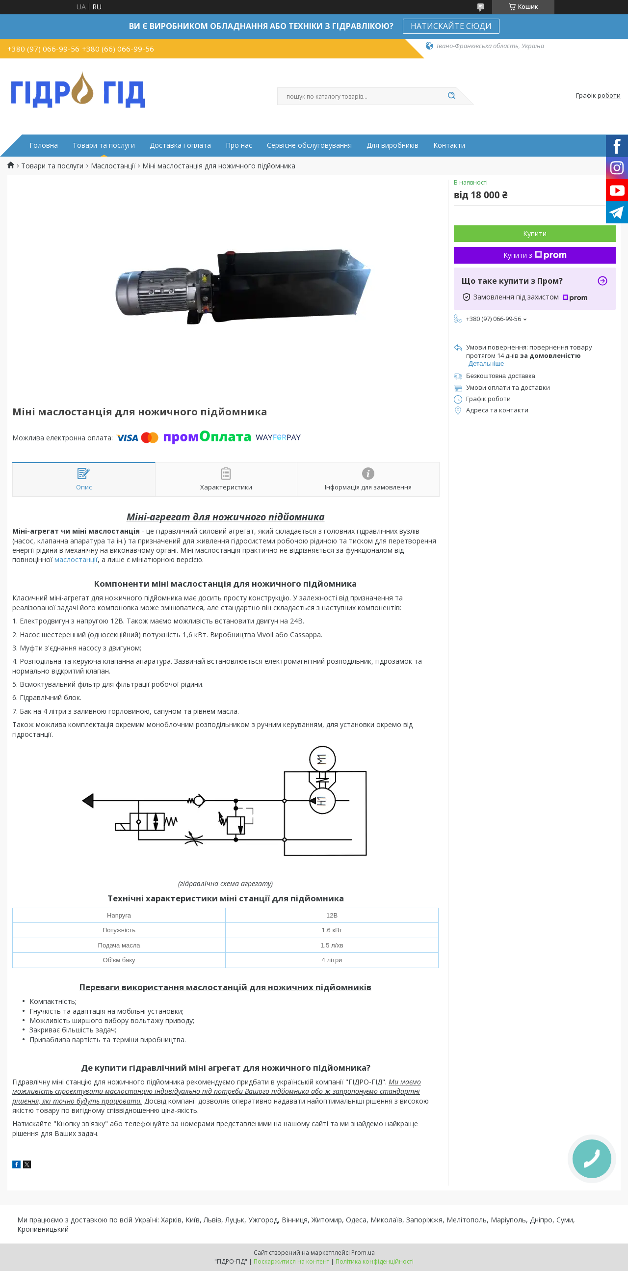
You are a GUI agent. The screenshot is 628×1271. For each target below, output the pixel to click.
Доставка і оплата (180, 145)
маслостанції (76, 559)
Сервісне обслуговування (309, 145)
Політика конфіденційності (375, 1261)
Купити (535, 233)
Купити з (535, 255)
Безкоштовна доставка (500, 375)
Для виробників (392, 145)
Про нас (239, 145)
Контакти (449, 145)
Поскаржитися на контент (291, 1261)
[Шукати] (451, 96)
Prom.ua (363, 1252)
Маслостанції (113, 166)
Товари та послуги (104, 145)
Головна (43, 145)
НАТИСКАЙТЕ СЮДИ (451, 26)
